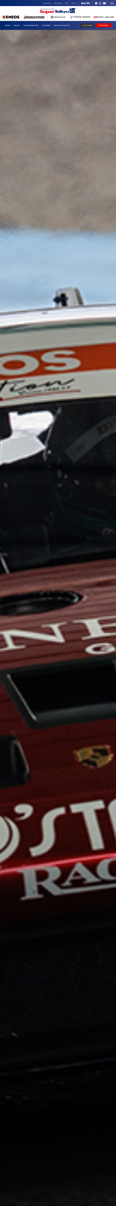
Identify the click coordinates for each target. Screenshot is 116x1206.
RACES (17, 25)
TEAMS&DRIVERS (31, 25)
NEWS (7, 25)
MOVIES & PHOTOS (62, 25)
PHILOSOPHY (47, 3)
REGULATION (58, 3)
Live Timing (87, 25)
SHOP (66, 3)
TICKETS (73, 3)
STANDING (46, 25)
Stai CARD (103, 25)
